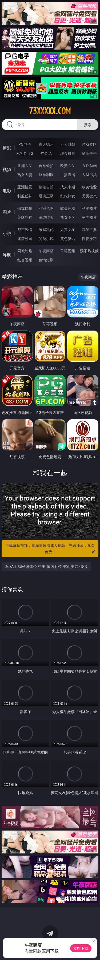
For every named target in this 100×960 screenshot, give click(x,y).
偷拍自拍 (46, 186)
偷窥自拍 (24, 208)
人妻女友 (67, 229)
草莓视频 (67, 250)
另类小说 (46, 238)
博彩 (7, 148)
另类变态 (89, 195)
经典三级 (46, 195)
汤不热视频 (89, 250)
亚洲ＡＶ (24, 165)
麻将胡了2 (24, 153)
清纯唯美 (46, 217)
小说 (7, 233)
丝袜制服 (46, 174)
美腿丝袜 (24, 217)
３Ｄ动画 (89, 165)
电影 (7, 191)
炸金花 (46, 153)
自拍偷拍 (46, 165)
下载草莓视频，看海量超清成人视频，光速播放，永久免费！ (50, 549)
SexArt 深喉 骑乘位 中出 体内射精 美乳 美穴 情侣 (46, 566)
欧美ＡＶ (67, 165)
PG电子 (24, 144)
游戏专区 (89, 144)
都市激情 (24, 229)
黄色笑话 (67, 238)
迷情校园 (24, 238)
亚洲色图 (46, 208)
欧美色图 (67, 208)
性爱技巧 (89, 238)
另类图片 (89, 217)
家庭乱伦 (46, 229)
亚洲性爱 (24, 186)
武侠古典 (89, 229)
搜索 (87, 124)
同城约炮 (24, 250)
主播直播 (67, 174)
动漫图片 (89, 208)
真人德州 (46, 144)
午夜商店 (46, 250)
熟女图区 (67, 217)
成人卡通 (67, 186)
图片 (7, 212)
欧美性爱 (89, 186)
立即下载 (80, 948)
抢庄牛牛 (89, 153)
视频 (7, 169)
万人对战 (67, 144)
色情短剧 (46, 259)
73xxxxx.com (50, 111)
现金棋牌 (67, 153)
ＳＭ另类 (89, 174)
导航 (7, 255)
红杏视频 (24, 259)
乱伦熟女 (67, 195)
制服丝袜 (24, 195)
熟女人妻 (24, 174)
